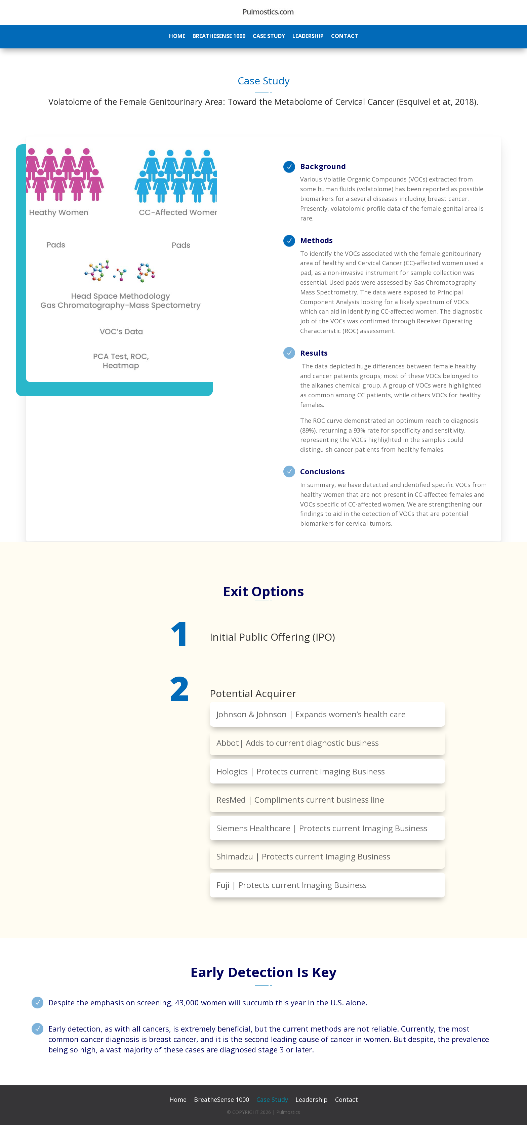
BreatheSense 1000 (219, 37)
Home (177, 37)
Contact (344, 37)
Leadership (308, 37)
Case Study (269, 37)
